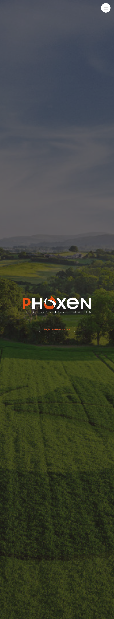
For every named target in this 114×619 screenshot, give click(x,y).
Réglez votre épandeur (57, 330)
